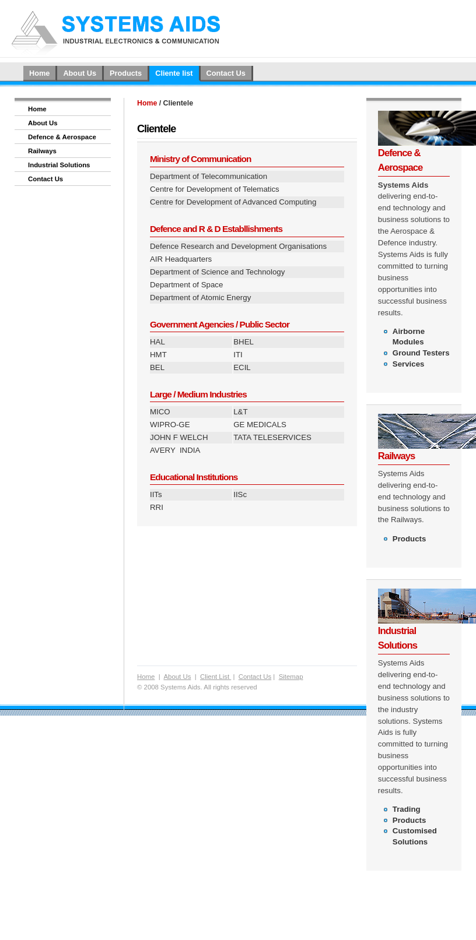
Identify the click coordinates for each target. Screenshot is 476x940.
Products (126, 73)
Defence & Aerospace (62, 136)
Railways (42, 150)
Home (39, 73)
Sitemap (291, 676)
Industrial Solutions (59, 164)
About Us (79, 73)
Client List (215, 676)
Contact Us (226, 73)
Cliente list (173, 73)
